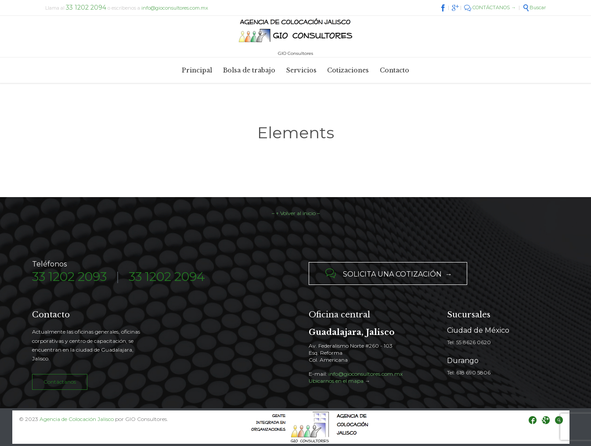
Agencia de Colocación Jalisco (77, 419)
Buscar (534, 7)
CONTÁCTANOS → (490, 7)
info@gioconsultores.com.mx (174, 8)
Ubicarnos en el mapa (336, 381)
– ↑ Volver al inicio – (296, 213)
